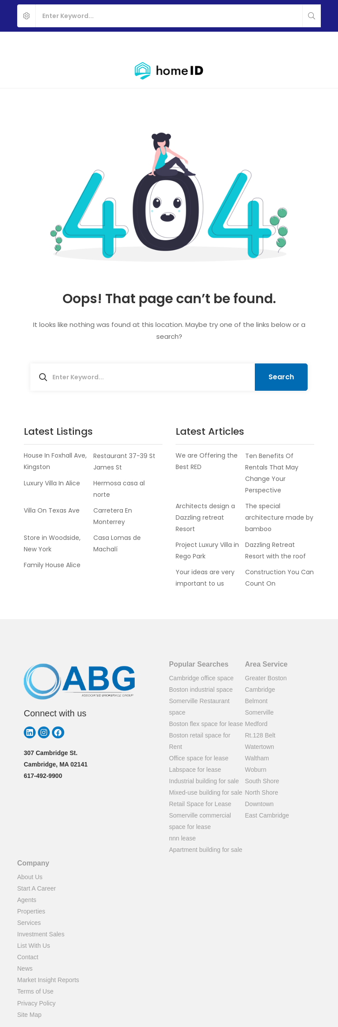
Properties (31, 911)
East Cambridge (267, 815)
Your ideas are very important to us (205, 578)
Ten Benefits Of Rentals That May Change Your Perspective (271, 473)
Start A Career (36, 888)
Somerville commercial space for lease (200, 821)
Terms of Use (35, 991)
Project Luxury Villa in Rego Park (207, 550)
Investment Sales (40, 934)
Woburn (256, 769)
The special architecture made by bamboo (279, 517)
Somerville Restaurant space (199, 706)
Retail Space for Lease (200, 803)
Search (281, 377)
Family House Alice (52, 565)
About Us (30, 876)
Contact (27, 957)
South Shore (262, 781)
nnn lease (182, 838)
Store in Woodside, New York (52, 543)
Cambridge (260, 689)
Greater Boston (266, 678)
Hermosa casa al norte (119, 489)
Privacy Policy (36, 1003)
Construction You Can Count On (279, 578)
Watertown (259, 746)
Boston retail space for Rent (199, 741)
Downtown (259, 803)
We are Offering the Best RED (207, 461)
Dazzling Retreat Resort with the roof (275, 550)
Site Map (29, 1014)
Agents (27, 899)
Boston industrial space (201, 689)
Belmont (256, 700)
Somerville (259, 712)
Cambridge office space (201, 678)
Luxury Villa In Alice (52, 483)
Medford (256, 723)
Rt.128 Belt (260, 735)
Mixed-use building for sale (205, 792)
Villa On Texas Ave (52, 510)
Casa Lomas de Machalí (117, 543)
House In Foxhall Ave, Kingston (55, 461)
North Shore (261, 792)
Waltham (257, 758)
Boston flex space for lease (206, 723)
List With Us (33, 945)
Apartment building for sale (205, 849)
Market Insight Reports (48, 979)
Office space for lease (198, 758)
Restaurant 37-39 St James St (124, 461)
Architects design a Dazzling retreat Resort (205, 517)
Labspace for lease (195, 769)
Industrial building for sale (204, 781)
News (25, 968)
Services (29, 922)
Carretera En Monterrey (112, 516)
